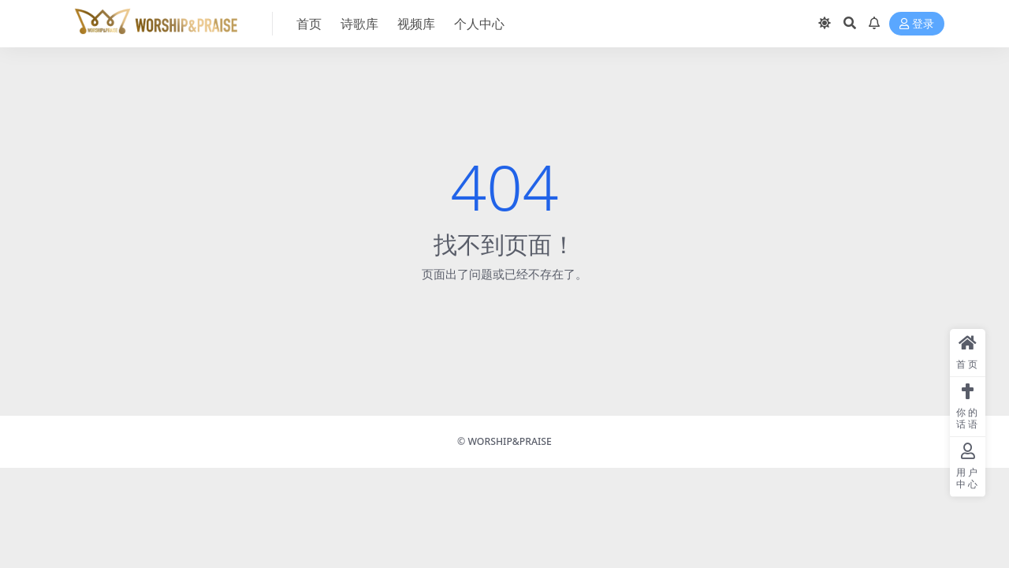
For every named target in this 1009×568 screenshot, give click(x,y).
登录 (916, 24)
